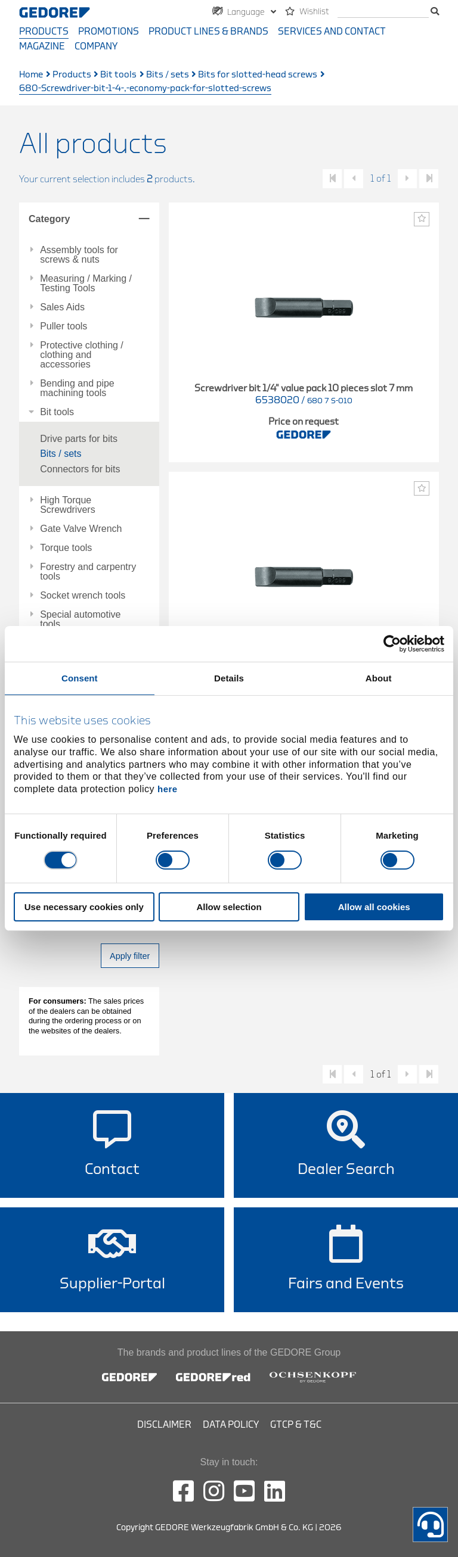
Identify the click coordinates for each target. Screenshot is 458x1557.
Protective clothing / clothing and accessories (81, 355)
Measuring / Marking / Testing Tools (86, 283)
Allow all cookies (374, 907)
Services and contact (332, 31)
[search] (383, 12)
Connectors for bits (80, 469)
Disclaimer (164, 1425)
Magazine (42, 46)
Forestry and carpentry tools (88, 571)
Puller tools (63, 326)
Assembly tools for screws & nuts (79, 254)
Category (49, 219)
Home (31, 74)
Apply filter (130, 956)
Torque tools (66, 548)
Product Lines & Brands (208, 31)
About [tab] (379, 678)
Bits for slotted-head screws (257, 74)
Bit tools (118, 74)
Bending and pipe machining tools (77, 388)
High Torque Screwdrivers (67, 505)
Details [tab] (229, 678)
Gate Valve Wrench (81, 529)
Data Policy (231, 1425)
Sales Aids (62, 307)
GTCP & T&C (295, 1425)
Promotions (108, 31)
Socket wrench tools (82, 595)
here (167, 789)
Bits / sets (167, 74)
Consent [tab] (79, 678)
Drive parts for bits (78, 439)
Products (44, 31)
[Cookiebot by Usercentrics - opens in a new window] (392, 644)
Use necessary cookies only (84, 907)
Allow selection (228, 907)
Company (96, 46)
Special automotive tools (80, 619)
